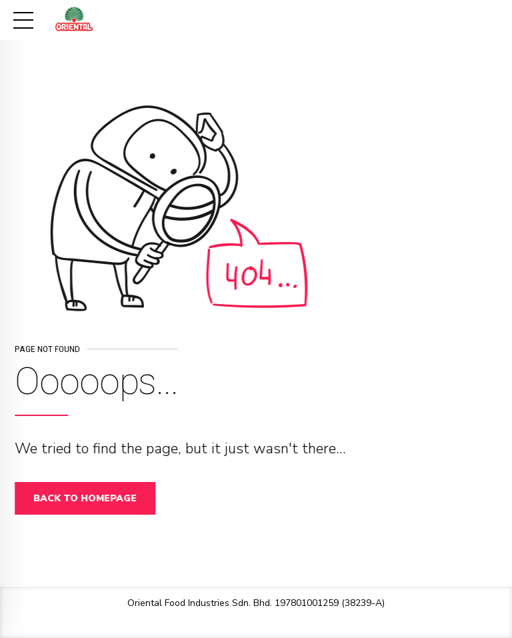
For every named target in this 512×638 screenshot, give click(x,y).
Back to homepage (89, 498)
